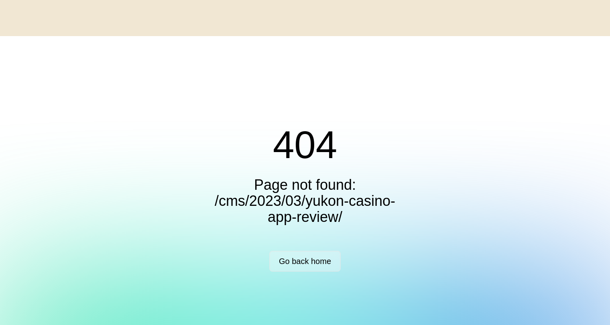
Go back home (305, 261)
